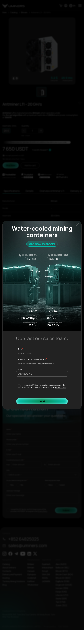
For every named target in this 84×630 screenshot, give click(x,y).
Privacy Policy (60, 387)
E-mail (20, 369)
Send (42, 401)
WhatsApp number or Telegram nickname (32, 359)
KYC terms (36, 385)
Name (20, 349)
